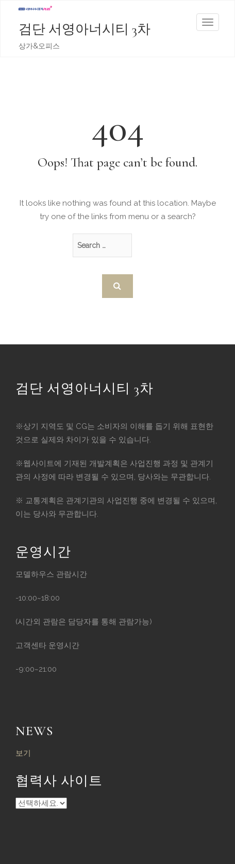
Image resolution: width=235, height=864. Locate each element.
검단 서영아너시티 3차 (84, 29)
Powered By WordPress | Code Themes (41, 803)
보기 (23, 753)
